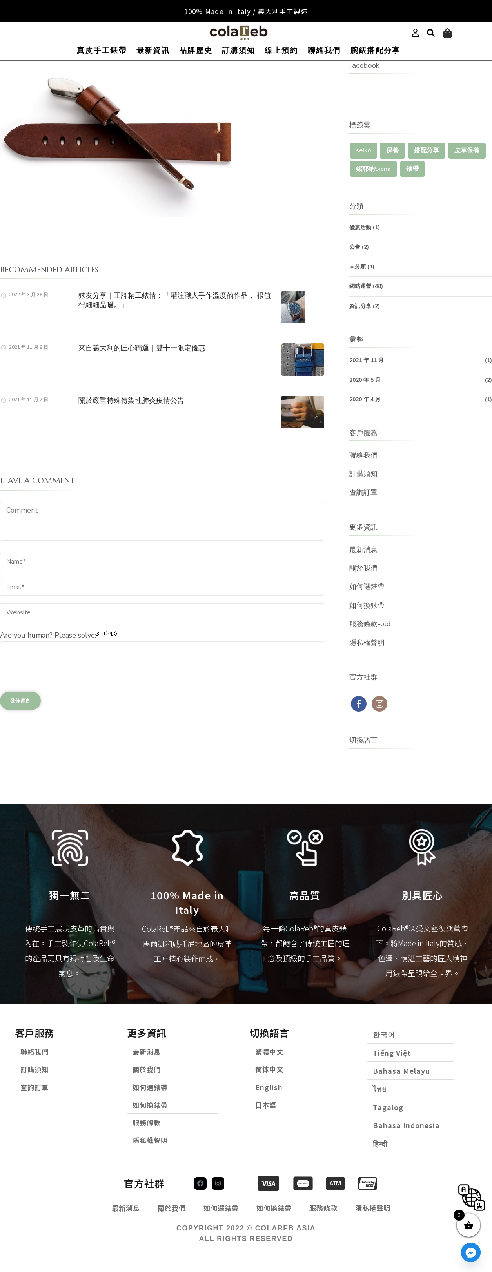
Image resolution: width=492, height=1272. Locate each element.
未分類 (357, 266)
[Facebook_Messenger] (471, 1252)
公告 (354, 247)
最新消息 (363, 549)
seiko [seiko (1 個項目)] (363, 150)
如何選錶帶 (367, 586)
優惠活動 (360, 227)
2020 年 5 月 (365, 380)
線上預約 (281, 50)
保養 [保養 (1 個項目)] (392, 150)
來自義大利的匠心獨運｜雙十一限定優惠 (141, 347)
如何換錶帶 (367, 605)
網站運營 (360, 286)
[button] (431, 33)
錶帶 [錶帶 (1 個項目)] (412, 169)
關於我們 (363, 568)
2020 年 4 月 (365, 399)
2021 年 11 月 (366, 360)
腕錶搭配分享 (375, 50)
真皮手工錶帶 (102, 50)
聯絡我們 (324, 50)
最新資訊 (153, 50)
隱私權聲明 (367, 642)
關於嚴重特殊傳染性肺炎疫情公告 (131, 400)
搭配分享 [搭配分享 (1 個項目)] (426, 150)
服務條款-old (370, 624)
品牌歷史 (195, 50)
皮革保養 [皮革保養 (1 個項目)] (466, 150)
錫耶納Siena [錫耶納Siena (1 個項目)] (373, 169)
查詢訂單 (363, 492)
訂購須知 (238, 50)
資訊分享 (360, 306)
